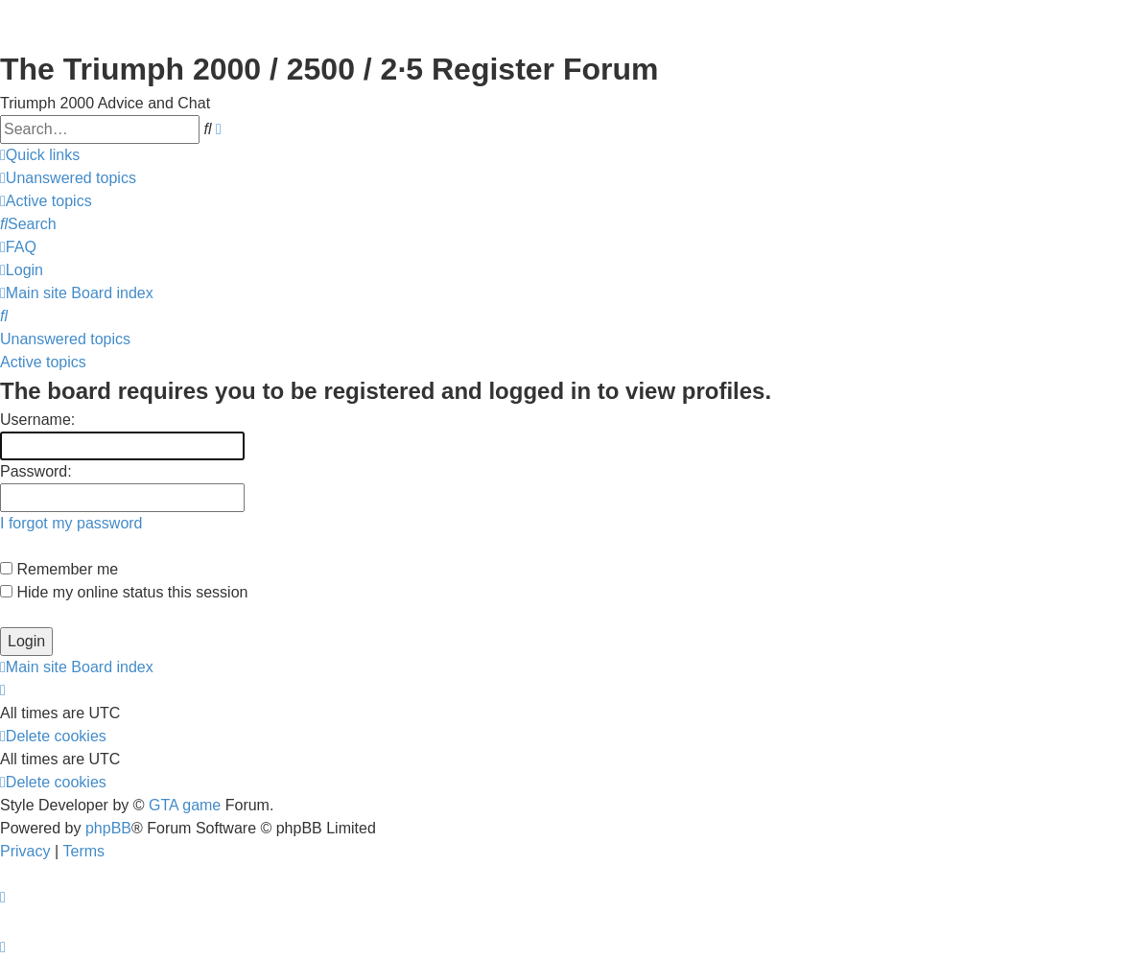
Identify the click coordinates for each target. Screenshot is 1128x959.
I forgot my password (71, 523)
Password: (36, 471)
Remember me (59, 569)
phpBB (108, 828)
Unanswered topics (65, 339)
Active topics (43, 362)
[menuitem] (68, 178)
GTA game (185, 805)
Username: (37, 419)
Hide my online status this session (123, 592)
